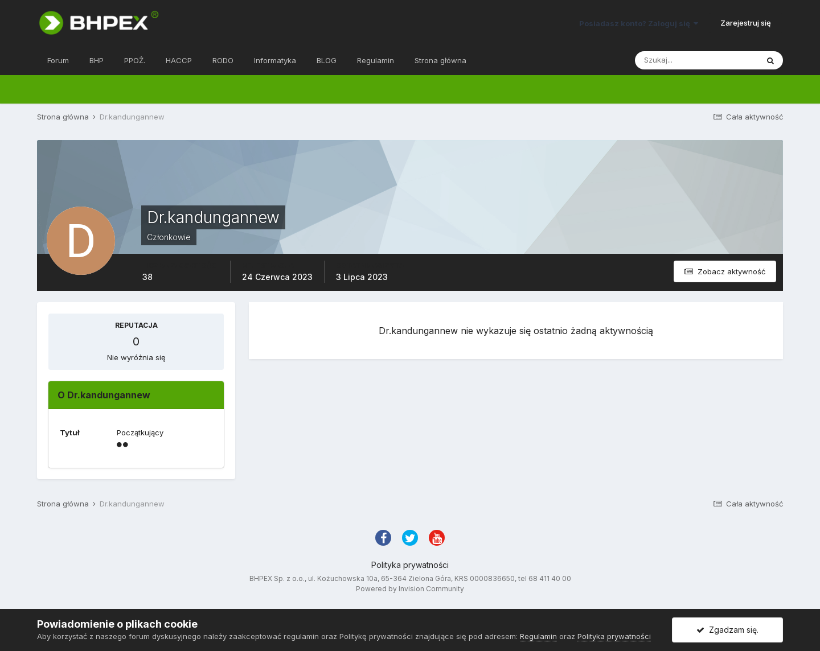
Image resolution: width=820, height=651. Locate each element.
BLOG (327, 60)
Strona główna (440, 60)
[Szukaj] (696, 60)
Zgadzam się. (727, 629)
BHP (96, 60)
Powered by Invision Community (410, 588)
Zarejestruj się (745, 22)
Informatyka (275, 60)
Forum (58, 60)
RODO (222, 60)
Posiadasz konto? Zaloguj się (638, 23)
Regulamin (375, 60)
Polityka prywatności (410, 565)
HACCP (179, 60)
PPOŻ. (134, 60)
